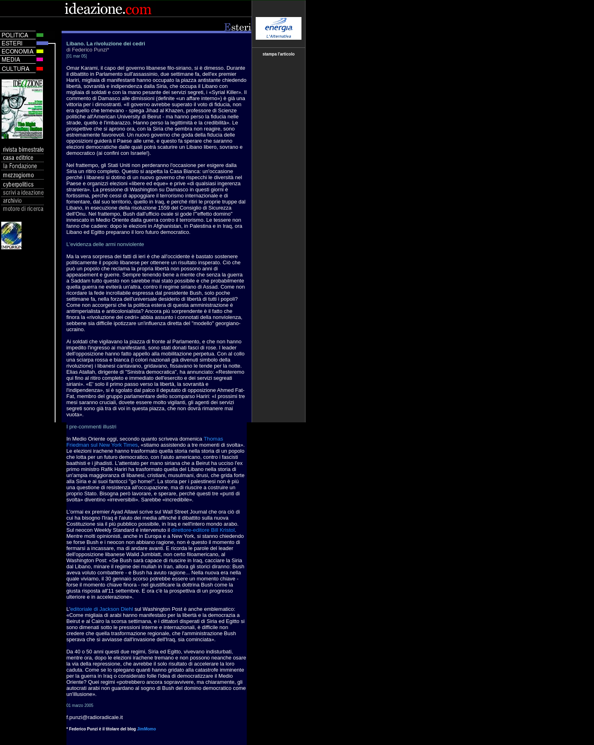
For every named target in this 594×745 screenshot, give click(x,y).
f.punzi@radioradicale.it (94, 717)
